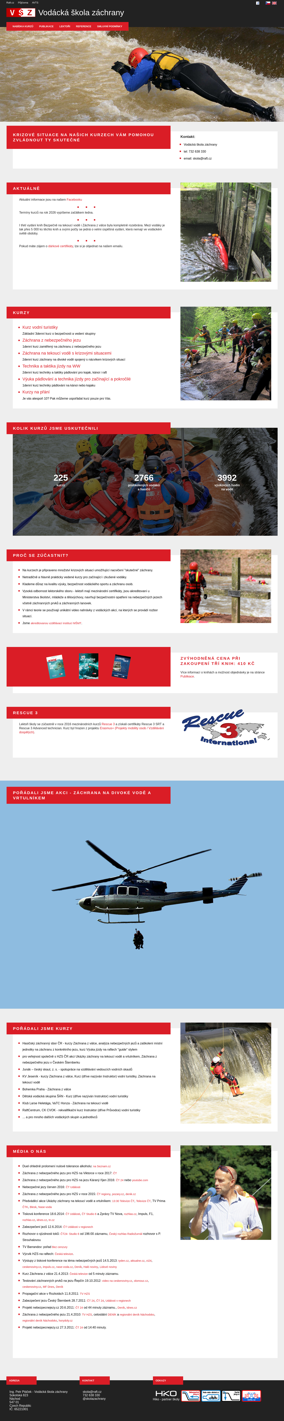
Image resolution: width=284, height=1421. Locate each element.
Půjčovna (23, 2)
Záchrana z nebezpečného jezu (51, 340)
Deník (78, 1266)
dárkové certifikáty (60, 246)
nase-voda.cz (64, 1266)
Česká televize (64, 1253)
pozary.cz (118, 1194)
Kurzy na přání (36, 392)
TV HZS (85, 1293)
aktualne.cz (137, 1260)
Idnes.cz (132, 1307)
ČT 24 (120, 1180)
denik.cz (131, 1194)
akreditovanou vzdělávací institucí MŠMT (56, 623)
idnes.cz (42, 1220)
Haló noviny (90, 1266)
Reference (83, 26)
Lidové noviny (108, 1266)
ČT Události (73, 1187)
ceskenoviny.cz (31, 1266)
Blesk (33, 1207)
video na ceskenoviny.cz (117, 1280)
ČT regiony (103, 1194)
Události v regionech (118, 1300)
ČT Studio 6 (89, 1214)
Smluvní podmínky (109, 26)
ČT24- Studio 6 (70, 1233)
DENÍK (112, 1314)
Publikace (46, 26)
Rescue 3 (108, 724)
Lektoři (64, 26)
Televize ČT (143, 1201)
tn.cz (51, 1220)
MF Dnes (48, 1286)
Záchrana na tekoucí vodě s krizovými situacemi (67, 353)
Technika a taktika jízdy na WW (51, 366)
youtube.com (140, 1180)
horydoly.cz (66, 1320)
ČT (115, 1173)
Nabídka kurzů (23, 26)
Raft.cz (10, 2)
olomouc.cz (141, 1280)
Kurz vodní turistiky (40, 327)
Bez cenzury (59, 1247)
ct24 (149, 1260)
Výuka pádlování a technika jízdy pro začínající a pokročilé (76, 379)
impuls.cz (48, 1266)
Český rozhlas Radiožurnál (125, 1233)
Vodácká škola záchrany (81, 12)
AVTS (35, 2)
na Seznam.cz (102, 1166)
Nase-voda (45, 1207)
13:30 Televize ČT (123, 1201)
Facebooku (74, 199)
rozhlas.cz (130, 1214)
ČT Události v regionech (78, 1226)
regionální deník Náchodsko (137, 1314)
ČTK (25, 1207)
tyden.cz (123, 1260)
